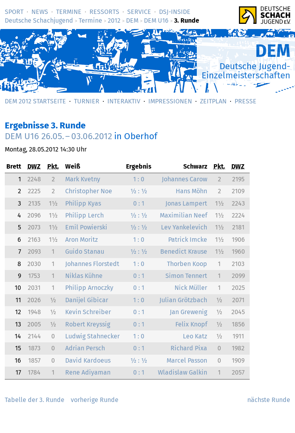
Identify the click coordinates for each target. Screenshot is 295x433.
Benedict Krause (183, 251)
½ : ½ (138, 191)
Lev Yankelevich (184, 227)
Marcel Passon (187, 360)
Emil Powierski (86, 227)
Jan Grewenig (188, 312)
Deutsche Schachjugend (39, 20)
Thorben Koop (187, 264)
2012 (114, 20)
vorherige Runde (94, 400)
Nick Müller (191, 287)
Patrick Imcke (187, 239)
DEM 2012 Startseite (35, 101)
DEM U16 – (58, 136)
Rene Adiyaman (88, 372)
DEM (132, 20)
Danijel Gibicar (86, 300)
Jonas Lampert (186, 203)
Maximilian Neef (183, 215)
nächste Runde (268, 400)
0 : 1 (138, 203)
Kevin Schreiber (88, 312)
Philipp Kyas (83, 203)
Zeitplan (213, 101)
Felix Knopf (191, 324)
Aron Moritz (81, 239)
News (39, 12)
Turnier (86, 101)
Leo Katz (195, 336)
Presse (245, 101)
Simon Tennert (186, 276)
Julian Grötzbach (183, 300)
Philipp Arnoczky (89, 287)
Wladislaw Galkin (182, 372)
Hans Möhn (191, 191)
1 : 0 (138, 179)
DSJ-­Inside (174, 12)
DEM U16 (156, 20)
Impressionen (170, 101)
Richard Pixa (189, 348)
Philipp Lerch (84, 215)
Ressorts (104, 12)
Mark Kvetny (82, 179)
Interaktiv (123, 101)
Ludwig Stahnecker (92, 336)
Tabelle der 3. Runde (34, 400)
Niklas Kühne (84, 276)
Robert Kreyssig (87, 324)
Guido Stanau (84, 251)
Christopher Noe (88, 191)
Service (139, 12)
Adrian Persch (85, 348)
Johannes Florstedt (92, 264)
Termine (69, 12)
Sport (14, 12)
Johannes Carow (184, 179)
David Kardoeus (88, 360)
